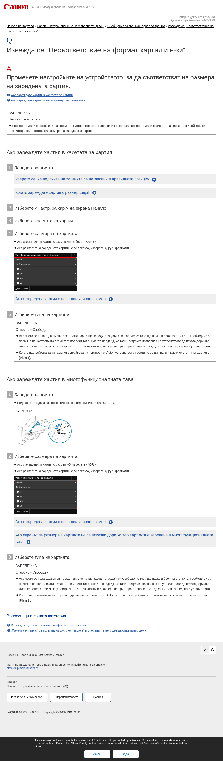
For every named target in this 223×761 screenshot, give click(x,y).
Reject (125, 754)
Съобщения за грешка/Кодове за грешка (136, 26)
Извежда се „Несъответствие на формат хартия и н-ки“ (50, 625)
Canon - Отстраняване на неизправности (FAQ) (70, 26)
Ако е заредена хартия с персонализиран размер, (61, 299)
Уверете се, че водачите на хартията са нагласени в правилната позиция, (82, 179)
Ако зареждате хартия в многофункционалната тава (48, 100)
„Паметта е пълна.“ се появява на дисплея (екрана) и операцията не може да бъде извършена (78, 630)
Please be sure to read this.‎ (27, 697)
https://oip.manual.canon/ (22, 668)
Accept (97, 754)
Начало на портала (20, 26)
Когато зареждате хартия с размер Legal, (52, 192)
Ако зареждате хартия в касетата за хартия (42, 95)
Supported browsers (66, 697)
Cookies (98, 697)
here (51, 743)
